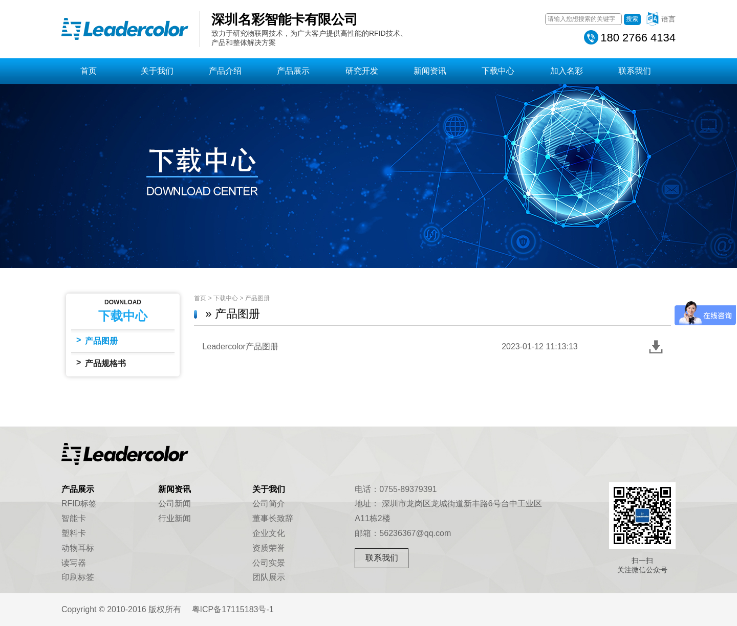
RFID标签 (79, 503)
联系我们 (634, 70)
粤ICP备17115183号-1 (233, 609)
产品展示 (293, 70)
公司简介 (268, 503)
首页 (88, 70)
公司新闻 (174, 503)
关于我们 (157, 70)
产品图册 (97, 340)
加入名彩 (566, 70)
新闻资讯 (430, 70)
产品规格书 (101, 363)
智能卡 (73, 518)
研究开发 (361, 70)
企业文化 (268, 533)
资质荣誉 (268, 548)
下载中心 (498, 70)
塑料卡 (73, 533)
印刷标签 (77, 577)
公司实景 (268, 562)
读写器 (73, 562)
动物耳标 (77, 548)
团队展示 (268, 577)
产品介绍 (225, 70)
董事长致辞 (272, 518)
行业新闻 (174, 518)
